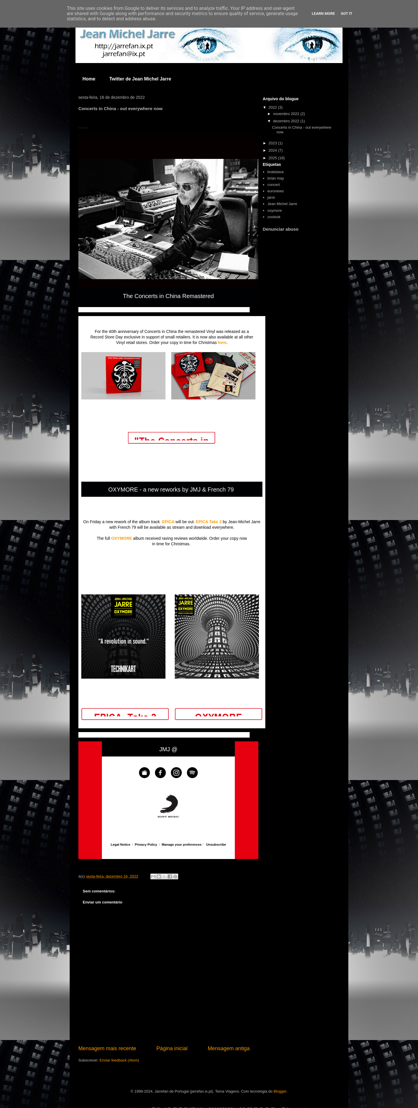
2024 (273, 150)
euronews (275, 191)
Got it (346, 13)
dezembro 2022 (286, 121)
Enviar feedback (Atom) (119, 1060)
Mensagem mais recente (107, 1048)
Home (88, 78)
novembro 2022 (286, 114)
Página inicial (172, 1048)
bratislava (275, 172)
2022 (273, 107)
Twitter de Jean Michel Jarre (140, 78)
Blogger (279, 1091)
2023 (273, 143)
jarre (271, 197)
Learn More (323, 13)
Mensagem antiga (229, 1048)
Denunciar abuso (280, 229)
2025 (273, 158)
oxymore (274, 210)
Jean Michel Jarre (282, 204)
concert (273, 184)
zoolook (273, 217)
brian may (275, 178)
